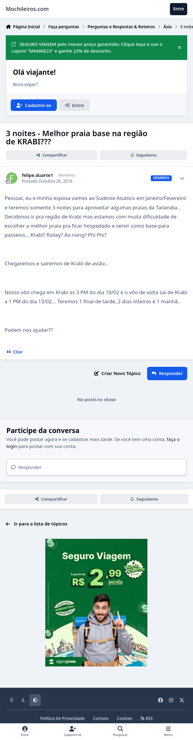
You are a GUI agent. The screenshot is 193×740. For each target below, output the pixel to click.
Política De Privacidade (62, 718)
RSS (146, 718)
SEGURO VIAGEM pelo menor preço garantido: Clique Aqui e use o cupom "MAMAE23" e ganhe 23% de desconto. (86, 47)
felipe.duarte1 (37, 175)
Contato (101, 718)
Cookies (125, 718)
